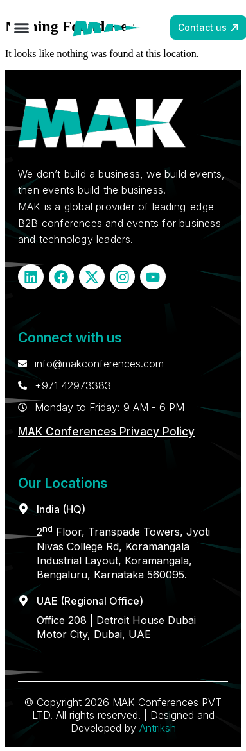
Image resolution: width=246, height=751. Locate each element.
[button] (22, 28)
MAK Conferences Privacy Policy (106, 431)
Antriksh (157, 727)
